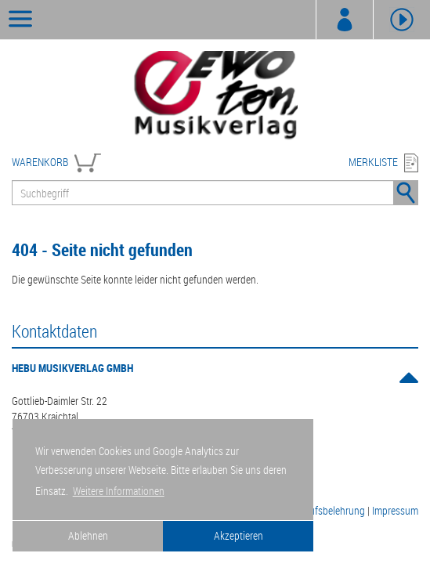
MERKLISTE (373, 161)
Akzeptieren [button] (238, 535)
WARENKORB (40, 161)
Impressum (395, 510)
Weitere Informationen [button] (118, 490)
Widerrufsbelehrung (324, 510)
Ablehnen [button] (88, 535)
